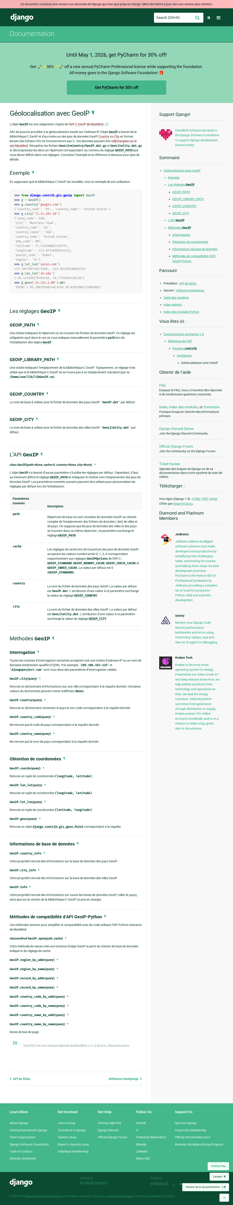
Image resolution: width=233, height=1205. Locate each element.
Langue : (219, 1176)
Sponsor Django (186, 1123)
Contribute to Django (72, 1130)
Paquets (184, 348)
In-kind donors (94, 1183)
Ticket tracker (169, 464)
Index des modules (183, 407)
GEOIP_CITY (180, 213)
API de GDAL (20, 1079)
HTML (196, 499)
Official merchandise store (192, 1137)
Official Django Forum (176, 446)
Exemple (173, 177)
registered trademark (120, 1196)
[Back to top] (224, 1198)
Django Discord (108, 1130)
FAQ (162, 385)
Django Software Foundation (29, 1144)
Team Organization (22, 1137)
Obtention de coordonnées (190, 242)
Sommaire (211, 407)
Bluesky (141, 1144)
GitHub (141, 1123)
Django (22, 18)
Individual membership (73, 1151)
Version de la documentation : (206, 1187)
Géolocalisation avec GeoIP (182, 170)
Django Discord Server (176, 429)
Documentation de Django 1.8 (184, 334)
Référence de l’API (180, 341)
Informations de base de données (194, 249)
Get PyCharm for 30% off (116, 87)
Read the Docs (183, 503)
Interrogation (181, 235)
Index (163, 407)
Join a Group (66, 1123)
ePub (213, 499)
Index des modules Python (181, 312)
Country (103, 136)
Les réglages (181, 184)
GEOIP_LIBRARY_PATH (188, 199)
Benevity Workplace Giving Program (199, 1144)
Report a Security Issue (73, 1144)
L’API (176, 220)
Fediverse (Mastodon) (151, 1137)
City (116, 136)
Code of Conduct (21, 1151)
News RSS (143, 1158)
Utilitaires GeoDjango (125, 1079)
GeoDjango (184, 355)
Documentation (32, 34)
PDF (205, 499)
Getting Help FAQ (109, 1123)
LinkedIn (142, 1151)
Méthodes (179, 227)
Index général (173, 304)
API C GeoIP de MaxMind (86, 124)
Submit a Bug (67, 1137)
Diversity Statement (23, 1158)
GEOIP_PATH (181, 192)
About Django (19, 1123)
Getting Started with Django (28, 1130)
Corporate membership (190, 1130)
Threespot (161, 1184)
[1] (106, 124)
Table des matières (176, 297)
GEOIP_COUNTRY (184, 206)
